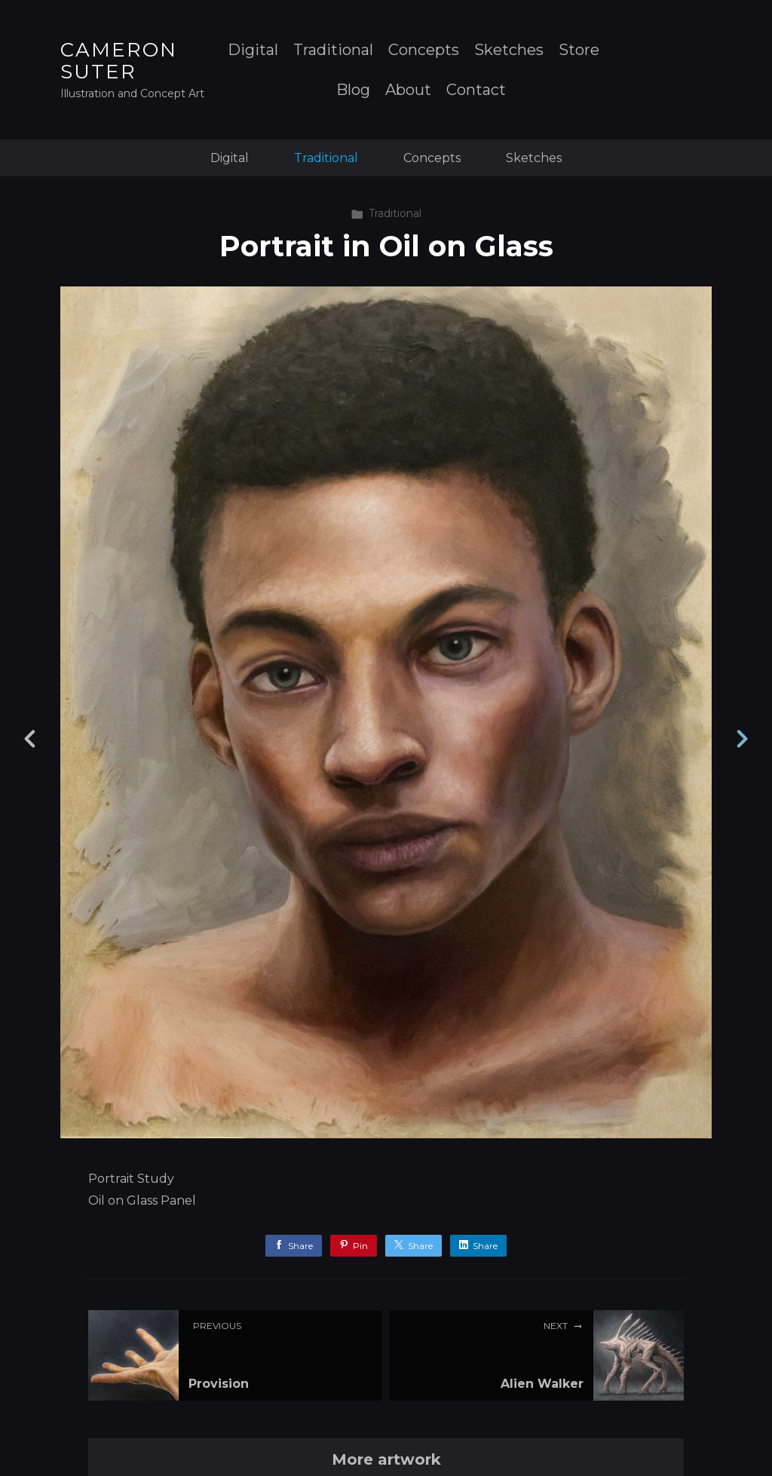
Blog (353, 90)
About (408, 90)
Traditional (333, 50)
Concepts (423, 50)
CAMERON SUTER (118, 61)
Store (579, 50)
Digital (253, 50)
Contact (476, 90)
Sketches (509, 50)
